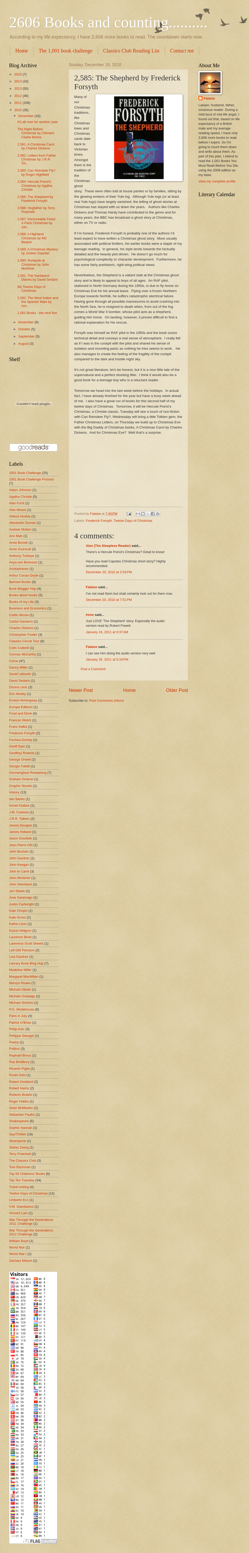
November (26, 322)
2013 (18, 88)
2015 (18, 74)
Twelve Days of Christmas (133, 521)
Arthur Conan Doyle (23, 575)
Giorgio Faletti (19, 766)
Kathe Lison (18, 924)
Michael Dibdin (20, 989)
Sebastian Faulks (22, 1114)
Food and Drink (20, 713)
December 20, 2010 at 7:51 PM (109, 600)
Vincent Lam (18, 1213)
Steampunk (17, 1141)
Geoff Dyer (17, 746)
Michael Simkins (21, 1003)
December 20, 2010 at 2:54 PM (109, 572)
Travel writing (19, 1187)
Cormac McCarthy (22, 654)
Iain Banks (17, 799)
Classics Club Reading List (131, 50)
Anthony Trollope (21, 556)
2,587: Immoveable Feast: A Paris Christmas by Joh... (36, 223)
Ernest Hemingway (23, 700)
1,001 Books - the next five (37, 313)
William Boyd (18, 1241)
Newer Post (81, 690)
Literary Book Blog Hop (26, 963)
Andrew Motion (20, 529)
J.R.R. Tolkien (19, 819)
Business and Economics (27, 608)
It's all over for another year (37, 122)
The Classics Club (22, 1160)
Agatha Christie (20, 497)
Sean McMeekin (21, 1108)
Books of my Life (21, 602)
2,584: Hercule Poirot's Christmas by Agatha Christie (34, 186)
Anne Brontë (18, 543)
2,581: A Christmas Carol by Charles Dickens (35, 146)
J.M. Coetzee (19, 812)
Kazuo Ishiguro (20, 930)
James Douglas (20, 825)
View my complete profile (217, 181)
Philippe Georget (21, 1036)
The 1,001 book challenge (66, 50)
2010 (18, 110)
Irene (90, 615)
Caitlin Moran (19, 615)
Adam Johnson (20, 490)
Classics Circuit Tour (24, 641)
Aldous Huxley (19, 516)
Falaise (91, 587)
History (14, 792)
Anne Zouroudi (20, 549)
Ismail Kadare (19, 805)
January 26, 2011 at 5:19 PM (107, 659)
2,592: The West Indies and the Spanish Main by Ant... (37, 302)
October (24, 329)
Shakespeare (19, 1121)
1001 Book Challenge (25, 473)
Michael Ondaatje (22, 996)
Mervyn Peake (19, 983)
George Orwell (20, 759)
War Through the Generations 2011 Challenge (31, 1222)
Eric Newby (17, 694)
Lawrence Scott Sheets (26, 943)
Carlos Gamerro (21, 621)
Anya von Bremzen (23, 562)
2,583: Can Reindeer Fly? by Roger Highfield (36, 172)
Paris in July (18, 1016)
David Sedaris (19, 681)
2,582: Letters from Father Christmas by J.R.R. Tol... (36, 159)
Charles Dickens (21, 628)
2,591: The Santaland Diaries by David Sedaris (37, 277)
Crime (13, 661)
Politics (14, 1049)
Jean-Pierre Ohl (20, 845)
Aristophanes (19, 569)
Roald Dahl (17, 1075)
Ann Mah (16, 536)
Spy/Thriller (17, 1134)
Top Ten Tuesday (21, 1180)
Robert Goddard (21, 1082)
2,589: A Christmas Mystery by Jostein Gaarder (37, 251)
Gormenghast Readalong (27, 773)
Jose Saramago (20, 897)
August (24, 344)
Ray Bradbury (19, 1062)
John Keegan (19, 865)
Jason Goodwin (20, 838)
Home (21, 50)
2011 (18, 103)
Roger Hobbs (19, 1101)
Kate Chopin (18, 911)
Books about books (23, 595)
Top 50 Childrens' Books (27, 1174)
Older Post (177, 690)
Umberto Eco (19, 1200)
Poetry (14, 1042)
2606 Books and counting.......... (108, 22)
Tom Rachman (20, 1167)
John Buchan (19, 851)
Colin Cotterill (19, 648)
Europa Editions (21, 707)
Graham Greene (21, 779)
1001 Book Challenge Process (31, 479)
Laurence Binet (20, 937)
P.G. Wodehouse (21, 1009)
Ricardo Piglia (19, 1068)
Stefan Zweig (19, 1147)
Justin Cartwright (21, 904)
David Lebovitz (20, 674)
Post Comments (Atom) (106, 700)
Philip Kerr (16, 1029)
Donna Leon (18, 687)
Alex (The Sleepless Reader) (108, 546)
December (26, 116)
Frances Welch (20, 720)
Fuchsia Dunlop (20, 740)
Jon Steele (17, 891)
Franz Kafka (18, 727)
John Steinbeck (20, 884)
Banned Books (20, 582)
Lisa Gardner (18, 957)
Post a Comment (93, 669)
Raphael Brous (20, 1055)
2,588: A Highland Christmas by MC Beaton (32, 238)
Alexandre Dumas (22, 523)
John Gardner (19, 858)
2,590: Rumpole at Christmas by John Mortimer (33, 264)
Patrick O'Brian (20, 1022)
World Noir (17, 1247)
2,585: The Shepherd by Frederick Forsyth (35, 199)
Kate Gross (17, 917)
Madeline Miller (20, 970)
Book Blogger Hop (22, 589)
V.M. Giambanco (21, 1206)
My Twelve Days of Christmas (31, 289)
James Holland (20, 832)
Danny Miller (18, 667)
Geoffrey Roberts (21, 753)
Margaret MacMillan (23, 976)
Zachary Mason (20, 1261)
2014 (18, 81)
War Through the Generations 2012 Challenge (31, 1232)
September (27, 336)
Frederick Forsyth (99, 521)
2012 (18, 96)
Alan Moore (17, 510)
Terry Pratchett (20, 1154)
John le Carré (19, 871)
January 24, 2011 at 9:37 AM (107, 632)
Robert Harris (19, 1088)
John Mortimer (19, 878)
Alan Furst (16, 503)
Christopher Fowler (23, 635)
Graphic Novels (20, 786)
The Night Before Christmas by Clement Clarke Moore (35, 133)
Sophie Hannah (20, 1128)
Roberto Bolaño (20, 1095)
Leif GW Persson (21, 950)
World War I (17, 1254)
